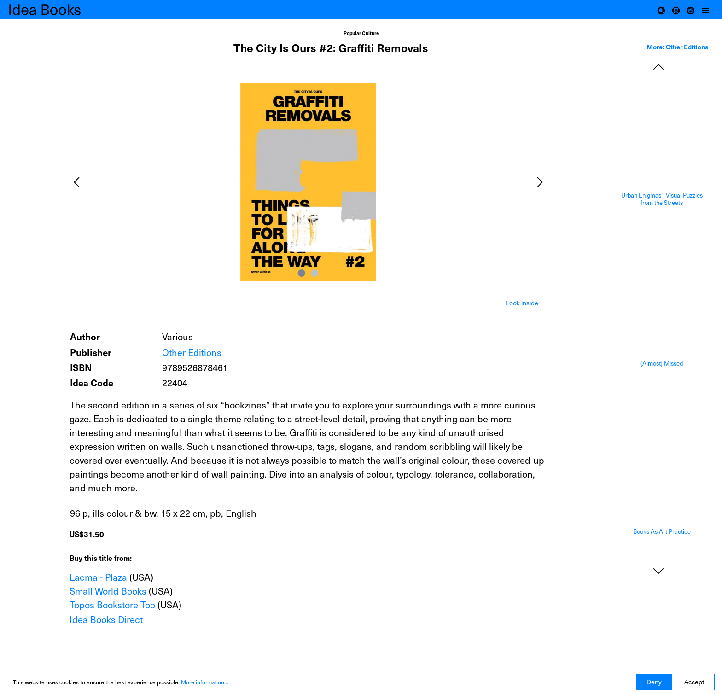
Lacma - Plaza (98, 577)
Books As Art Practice (662, 532)
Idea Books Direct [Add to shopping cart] (106, 619)
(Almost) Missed (661, 363)
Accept (694, 682)
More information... (204, 682)
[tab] (522, 302)
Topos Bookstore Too (112, 605)
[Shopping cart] (676, 9)
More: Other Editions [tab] (677, 46)
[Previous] (76, 182)
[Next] (540, 182)
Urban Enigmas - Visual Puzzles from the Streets (662, 199)
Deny (654, 682)
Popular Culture (361, 32)
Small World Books (108, 591)
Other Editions (191, 352)
